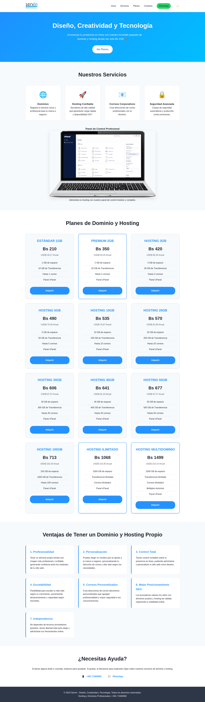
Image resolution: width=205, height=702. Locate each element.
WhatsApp (164, 6)
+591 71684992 (94, 676)
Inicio (113, 6)
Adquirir (49, 291)
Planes (136, 6)
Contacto (148, 6)
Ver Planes (102, 49)
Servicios (124, 6)
